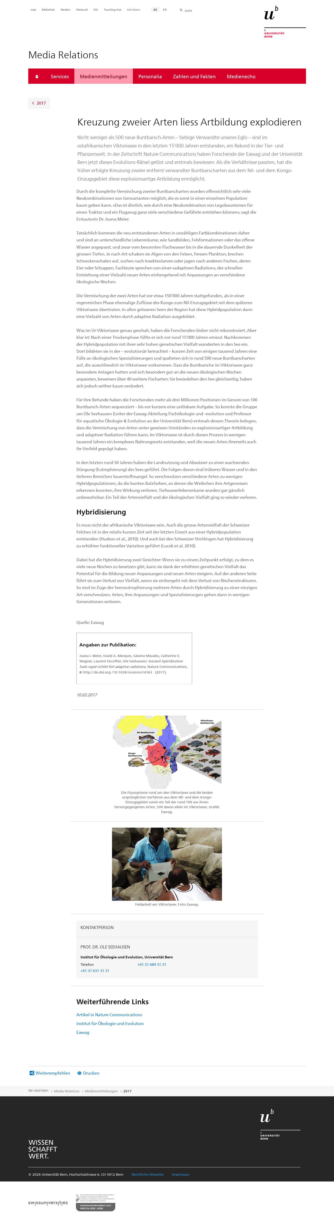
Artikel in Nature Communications (109, 1014)
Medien (65, 9)
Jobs (33, 9)
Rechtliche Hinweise (148, 1174)
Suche (188, 10)
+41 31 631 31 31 (95, 970)
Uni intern (133, 9)
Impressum (181, 1174)
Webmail (82, 9)
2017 (41, 103)
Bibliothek (48, 9)
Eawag (82, 1032)
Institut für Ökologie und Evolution (110, 1023)
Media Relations (66, 1091)
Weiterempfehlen (53, 1073)
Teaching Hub (112, 9)
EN (165, 9)
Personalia (150, 76)
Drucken (91, 1073)
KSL (96, 9)
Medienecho (241, 76)
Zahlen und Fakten (194, 76)
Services (60, 76)
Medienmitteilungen (103, 76)
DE (155, 9)
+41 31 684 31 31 (151, 964)
